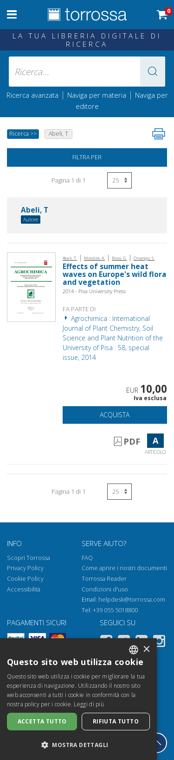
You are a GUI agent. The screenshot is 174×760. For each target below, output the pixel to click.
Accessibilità (23, 589)
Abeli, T (34, 210)
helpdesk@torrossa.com (131, 599)
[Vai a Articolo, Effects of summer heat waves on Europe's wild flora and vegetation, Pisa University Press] (31, 286)
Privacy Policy (25, 568)
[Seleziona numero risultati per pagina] (119, 180)
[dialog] (78, 699)
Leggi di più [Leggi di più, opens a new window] (89, 704)
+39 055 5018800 (115, 610)
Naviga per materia (96, 95)
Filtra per (87, 157)
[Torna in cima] (157, 743)
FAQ (87, 558)
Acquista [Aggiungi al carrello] (114, 414)
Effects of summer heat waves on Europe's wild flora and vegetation (115, 274)
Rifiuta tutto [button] (116, 721)
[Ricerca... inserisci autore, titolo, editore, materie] (87, 72)
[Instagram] (159, 642)
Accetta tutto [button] (42, 721)
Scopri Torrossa (28, 558)
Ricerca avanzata (32, 95)
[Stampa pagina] (158, 133)
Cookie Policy (25, 579)
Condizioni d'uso (105, 589)
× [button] (146, 649)
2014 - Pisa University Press (94, 291)
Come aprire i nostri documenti (124, 568)
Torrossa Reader (104, 579)
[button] (152, 72)
